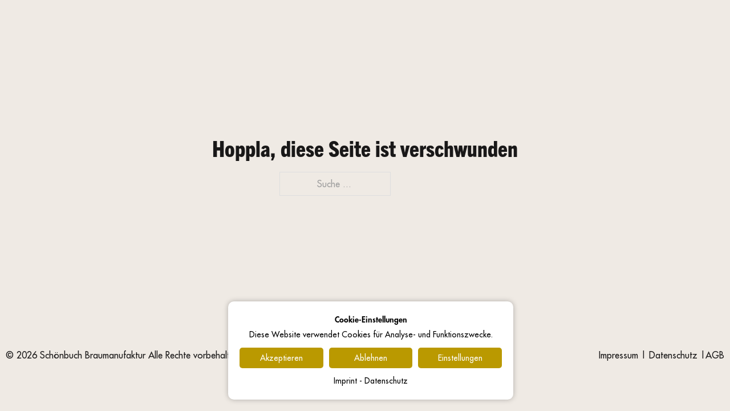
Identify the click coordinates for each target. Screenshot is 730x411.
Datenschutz (673, 355)
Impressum (618, 355)
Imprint (345, 381)
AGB (714, 355)
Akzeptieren (281, 358)
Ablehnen (370, 358)
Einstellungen (460, 358)
